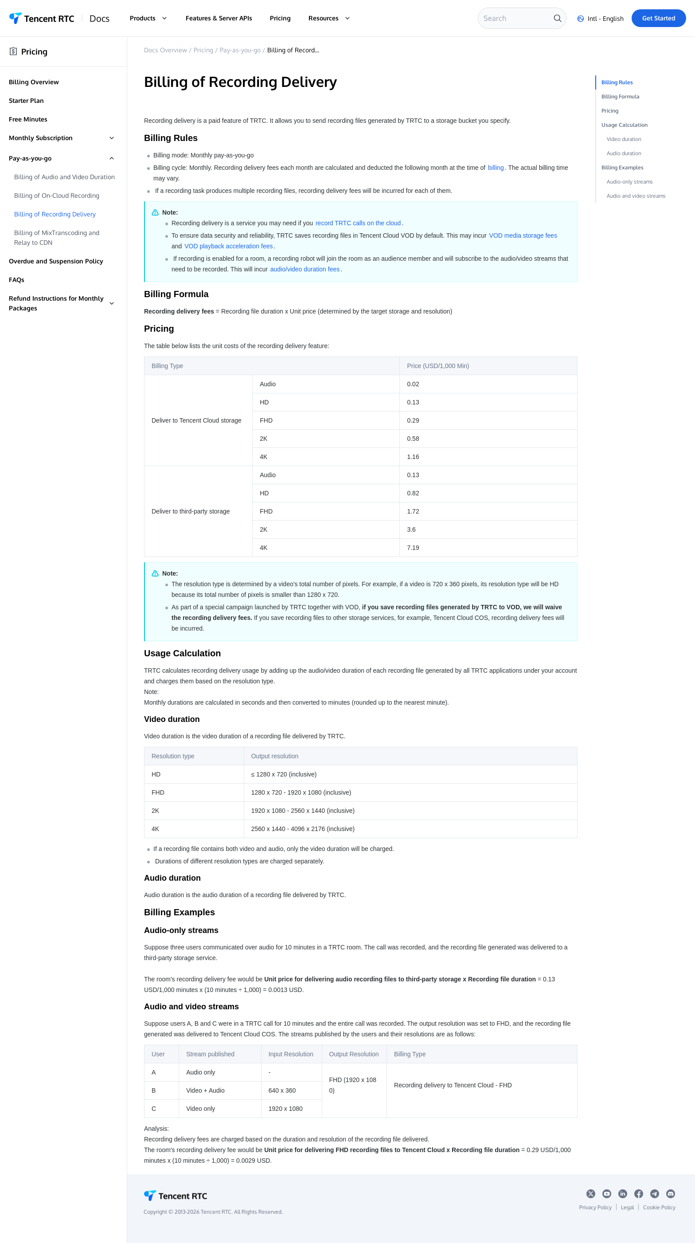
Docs (99, 18)
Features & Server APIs (219, 18)
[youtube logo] (606, 1196)
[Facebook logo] (638, 1196)
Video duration (624, 139)
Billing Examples (622, 167)
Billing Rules (617, 82)
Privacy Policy (595, 1207)
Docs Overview (165, 50)
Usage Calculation (624, 125)
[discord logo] (670, 1196)
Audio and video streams (636, 195)
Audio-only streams (630, 181)
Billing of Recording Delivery (308, 50)
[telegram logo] (654, 1196)
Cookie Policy (659, 1207)
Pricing (280, 18)
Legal (627, 1207)
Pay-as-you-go (240, 50)
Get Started (658, 18)
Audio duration (624, 153)
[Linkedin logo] (622, 1196)
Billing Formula (620, 96)
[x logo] (590, 1196)
